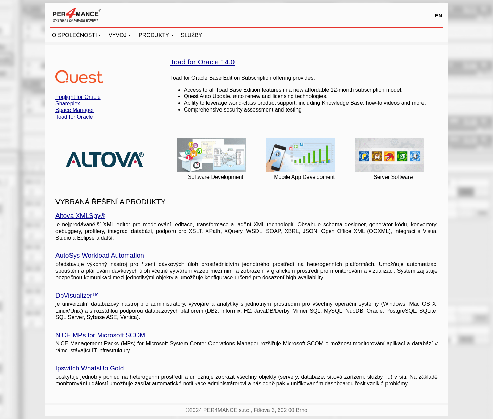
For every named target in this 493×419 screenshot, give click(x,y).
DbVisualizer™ (77, 295)
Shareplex (67, 103)
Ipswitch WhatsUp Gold (89, 368)
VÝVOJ (117, 35)
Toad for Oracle (74, 117)
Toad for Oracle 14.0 (202, 62)
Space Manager (74, 110)
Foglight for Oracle (78, 97)
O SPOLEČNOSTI (74, 35)
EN (438, 15)
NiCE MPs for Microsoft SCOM (100, 335)
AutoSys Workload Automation (99, 255)
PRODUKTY (154, 35)
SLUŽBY (191, 35)
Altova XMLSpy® (80, 215)
